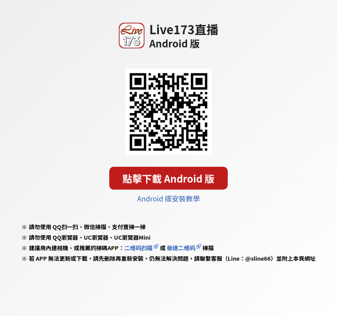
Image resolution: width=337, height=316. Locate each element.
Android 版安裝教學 (168, 198)
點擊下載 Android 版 (168, 178)
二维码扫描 (138, 248)
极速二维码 (181, 248)
